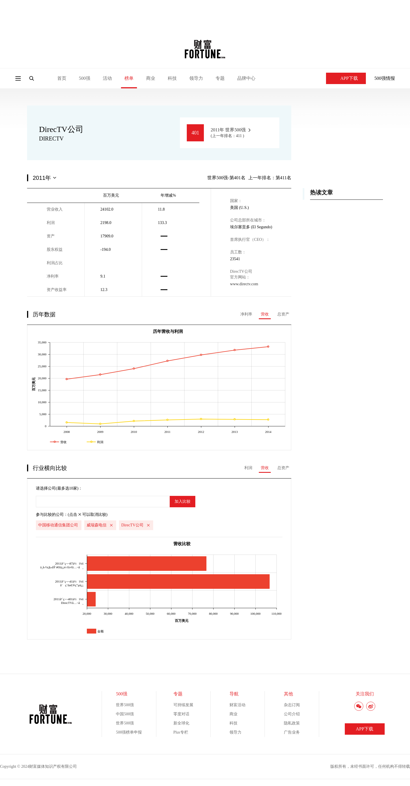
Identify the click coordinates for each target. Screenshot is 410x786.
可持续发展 (183, 705)
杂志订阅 (292, 705)
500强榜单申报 (129, 732)
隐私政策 (292, 723)
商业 (150, 78)
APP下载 (346, 78)
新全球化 (181, 723)
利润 (248, 468)
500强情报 (384, 78)
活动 (107, 78)
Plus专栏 (180, 732)
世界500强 (125, 705)
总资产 (283, 314)
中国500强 (125, 714)
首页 (61, 78)
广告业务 (292, 732)
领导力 (196, 78)
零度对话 (181, 714)
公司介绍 (292, 714)
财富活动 (237, 705)
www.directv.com (244, 284)
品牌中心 (246, 78)
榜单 (129, 78)
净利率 (246, 314)
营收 (265, 314)
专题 (220, 78)
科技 (172, 78)
